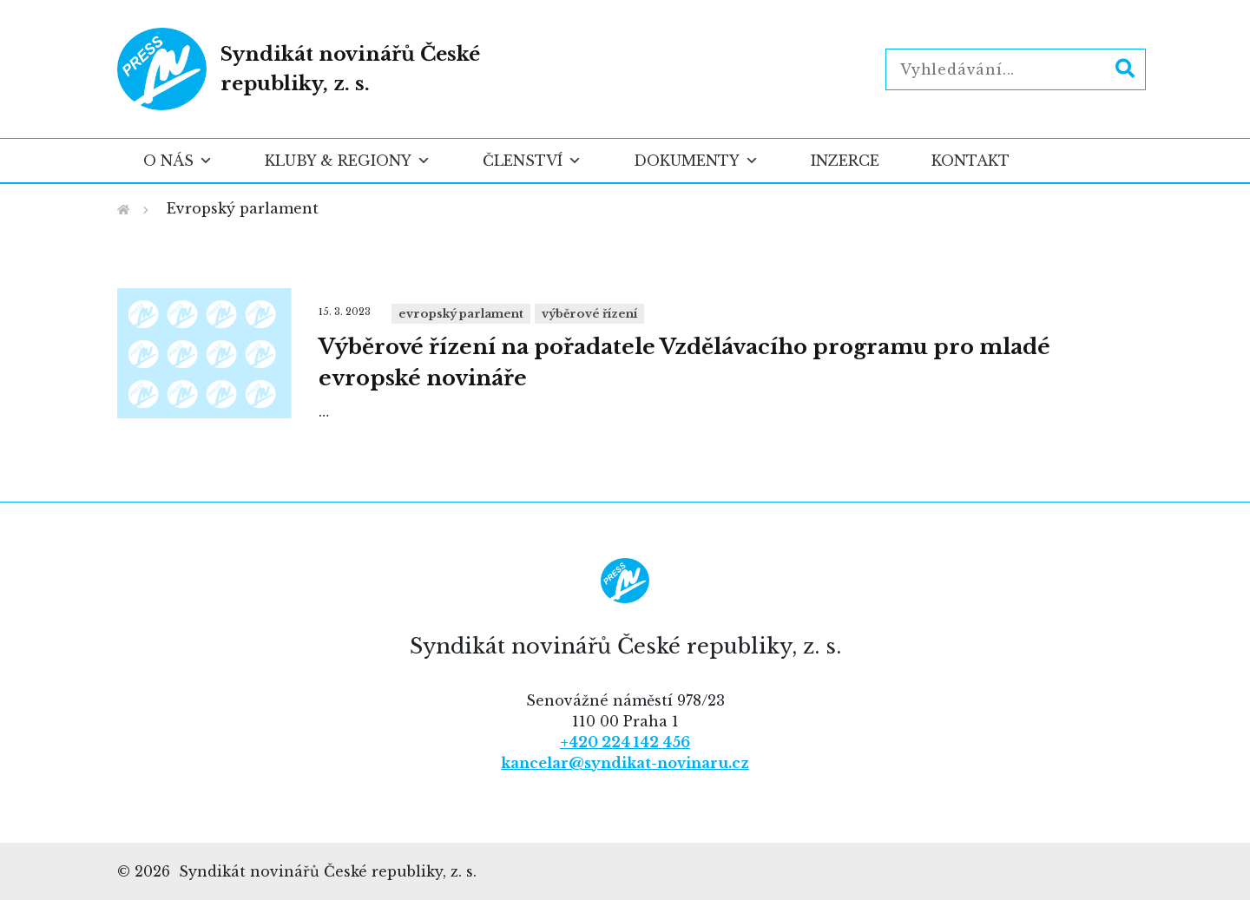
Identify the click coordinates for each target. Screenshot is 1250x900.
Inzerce (845, 160)
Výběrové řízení (589, 313)
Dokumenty (696, 160)
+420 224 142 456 (625, 742)
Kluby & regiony (348, 160)
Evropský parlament (460, 313)
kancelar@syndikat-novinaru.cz (625, 763)
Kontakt (970, 160)
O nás (178, 160)
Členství (532, 160)
